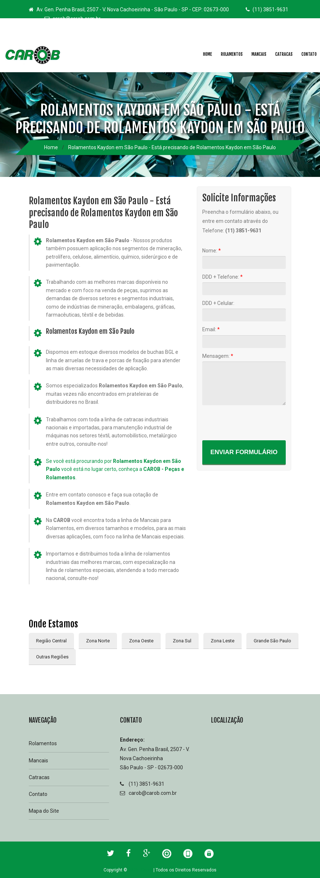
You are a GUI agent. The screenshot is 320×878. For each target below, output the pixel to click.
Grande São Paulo (272, 640)
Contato (38, 794)
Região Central (51, 640)
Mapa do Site (44, 811)
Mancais (258, 54)
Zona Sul (182, 640)
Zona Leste (222, 640)
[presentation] (257, 422)
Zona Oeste (141, 640)
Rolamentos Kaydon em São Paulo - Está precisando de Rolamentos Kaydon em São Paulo (172, 147)
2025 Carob (140, 870)
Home (207, 54)
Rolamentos (232, 54)
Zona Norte (98, 640)
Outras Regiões (52, 657)
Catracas (284, 54)
